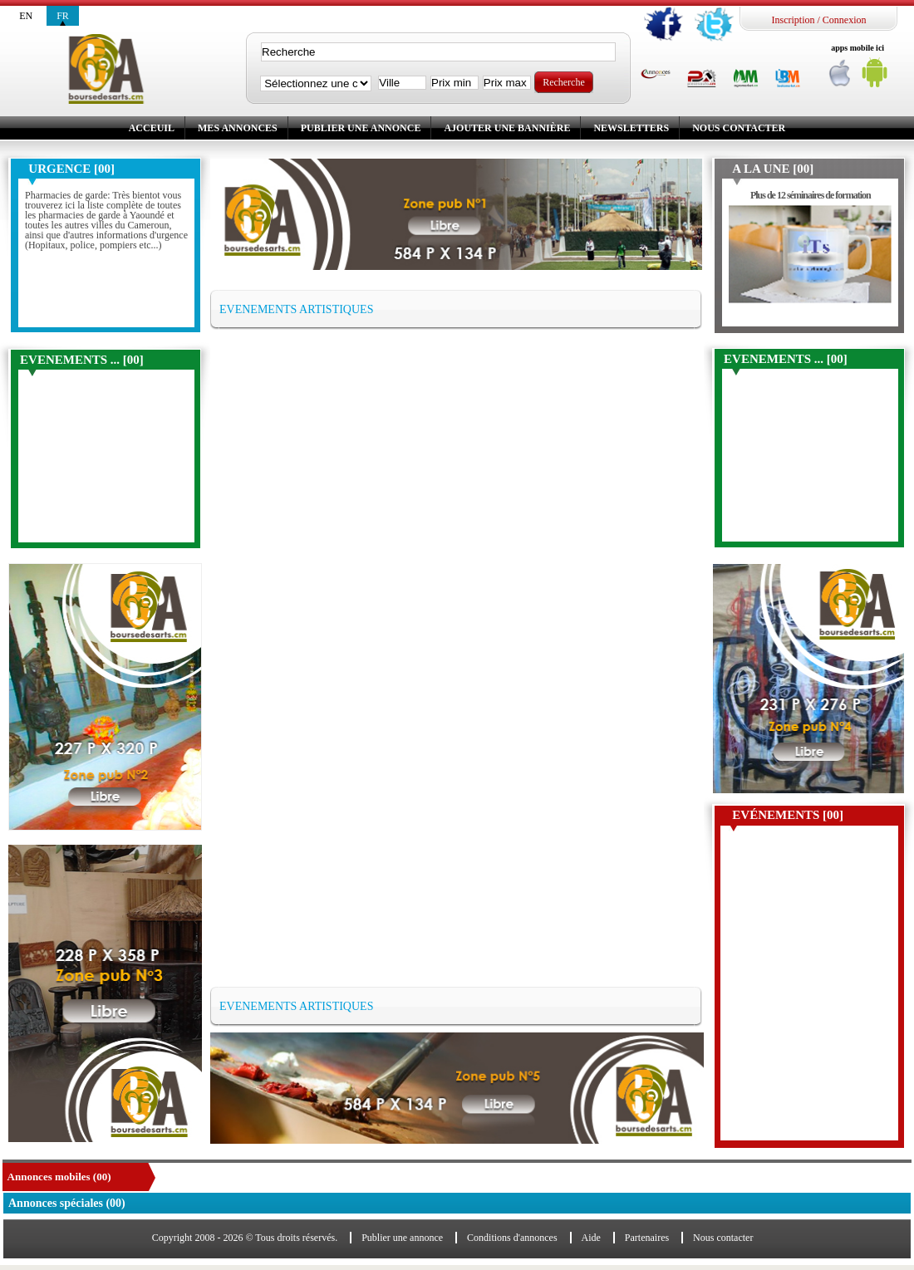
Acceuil (151, 128)
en (25, 16)
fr (63, 16)
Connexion (845, 20)
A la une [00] (772, 168)
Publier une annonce (361, 128)
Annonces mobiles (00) (59, 1176)
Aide (591, 1237)
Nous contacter (738, 128)
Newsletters (631, 128)
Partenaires (647, 1237)
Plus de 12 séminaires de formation (810, 195)
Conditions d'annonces (512, 1237)
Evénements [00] (787, 814)
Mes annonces (238, 128)
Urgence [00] (71, 168)
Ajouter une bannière (507, 128)
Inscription (792, 20)
